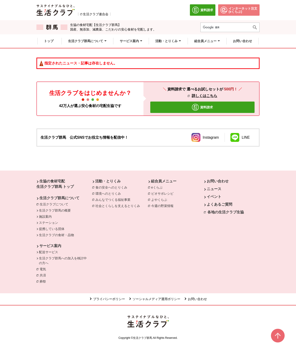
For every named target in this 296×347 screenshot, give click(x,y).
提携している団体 (51, 229)
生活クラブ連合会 (95, 14)
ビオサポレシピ (163, 193)
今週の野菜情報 (163, 206)
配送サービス (48, 252)
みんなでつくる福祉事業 (114, 199)
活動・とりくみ (108, 181)
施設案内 (45, 216)
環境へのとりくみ (109, 193)
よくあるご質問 (219, 204)
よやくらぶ (160, 199)
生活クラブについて (54, 204)
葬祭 (44, 281)
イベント (214, 197)
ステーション (48, 223)
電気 (44, 269)
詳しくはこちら (204, 96)
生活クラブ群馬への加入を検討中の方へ (63, 260)
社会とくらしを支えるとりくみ (118, 206)
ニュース (214, 189)
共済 (44, 275)
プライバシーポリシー (109, 299)
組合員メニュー (163, 181)
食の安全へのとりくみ (112, 187)
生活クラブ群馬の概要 (55, 210)
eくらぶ (158, 187)
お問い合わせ (218, 181)
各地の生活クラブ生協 (225, 212)
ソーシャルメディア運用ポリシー (156, 299)
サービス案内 (50, 246)
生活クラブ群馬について (59, 198)
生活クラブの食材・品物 (56, 235)
